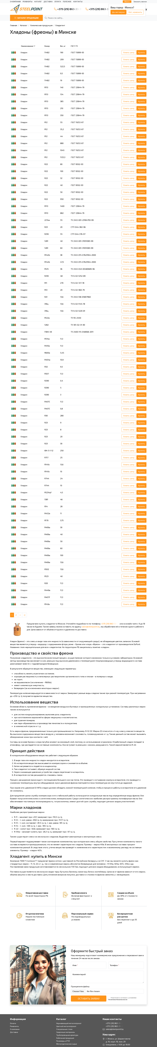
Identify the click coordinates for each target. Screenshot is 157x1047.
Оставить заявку (88, 998)
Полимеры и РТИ (63, 1041)
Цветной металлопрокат (66, 1026)
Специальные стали (64, 1029)
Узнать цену (128, 52)
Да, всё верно (118, 12)
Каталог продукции (26, 18)
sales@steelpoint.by (91, 626)
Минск (127, 1)
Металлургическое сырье (66, 1044)
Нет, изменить (135, 12)
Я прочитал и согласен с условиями (122, 998)
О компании (15, 1)
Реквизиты (27, 1)
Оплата (57, 1)
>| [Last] (24, 615)
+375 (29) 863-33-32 (99, 9)
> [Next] (20, 615)
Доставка (48, 1)
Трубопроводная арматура (67, 1035)
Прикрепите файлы (80, 986)
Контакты (77, 1)
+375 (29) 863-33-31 (68, 9)
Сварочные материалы (65, 1032)
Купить (141, 52)
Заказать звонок (140, 1)
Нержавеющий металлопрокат (68, 1023)
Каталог (38, 1)
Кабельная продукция (65, 1038)
